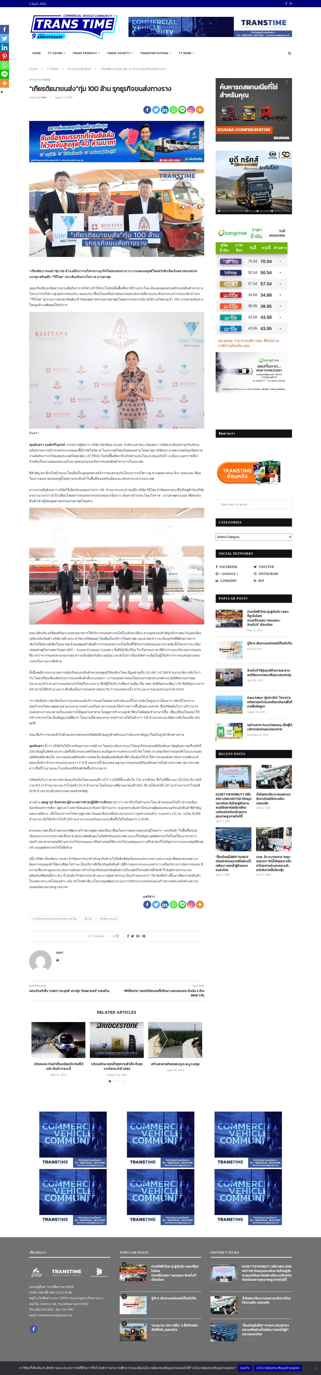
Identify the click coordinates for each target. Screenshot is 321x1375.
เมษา (44, 97)
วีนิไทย (88, 918)
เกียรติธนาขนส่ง (108, 918)
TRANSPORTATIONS (154, 53)
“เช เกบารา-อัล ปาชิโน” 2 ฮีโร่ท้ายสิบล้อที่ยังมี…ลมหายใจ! (174, 1327)
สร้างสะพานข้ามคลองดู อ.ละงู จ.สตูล (175, 1064)
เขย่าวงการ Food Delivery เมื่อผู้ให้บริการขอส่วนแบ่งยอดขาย (269, 727)
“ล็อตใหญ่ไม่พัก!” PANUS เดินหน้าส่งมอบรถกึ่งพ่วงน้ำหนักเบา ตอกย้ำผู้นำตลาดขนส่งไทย (233, 863)
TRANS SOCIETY (118, 53)
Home (37, 53)
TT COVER (55, 53)
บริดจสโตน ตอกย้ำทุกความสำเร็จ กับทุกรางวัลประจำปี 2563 (116, 1066)
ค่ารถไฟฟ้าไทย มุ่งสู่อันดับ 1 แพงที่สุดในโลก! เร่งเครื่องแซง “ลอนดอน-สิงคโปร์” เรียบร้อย (267, 618)
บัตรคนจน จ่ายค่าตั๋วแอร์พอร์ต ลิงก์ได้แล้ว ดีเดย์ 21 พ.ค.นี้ (58, 1066)
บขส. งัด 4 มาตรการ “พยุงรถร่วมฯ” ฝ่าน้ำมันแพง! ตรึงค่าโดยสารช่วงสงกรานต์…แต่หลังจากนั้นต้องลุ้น (273, 863)
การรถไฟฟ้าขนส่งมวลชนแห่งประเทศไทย (54, 918)
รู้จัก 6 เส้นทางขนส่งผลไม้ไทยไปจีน (269, 643)
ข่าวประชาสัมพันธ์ (79, 69)
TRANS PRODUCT (84, 53)
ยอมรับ (245, 1368)
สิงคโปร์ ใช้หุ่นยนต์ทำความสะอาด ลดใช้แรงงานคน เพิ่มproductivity (269, 672)
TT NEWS (184, 53)
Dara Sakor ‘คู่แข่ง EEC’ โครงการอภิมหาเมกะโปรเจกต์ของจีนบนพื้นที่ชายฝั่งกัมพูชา (269, 702)
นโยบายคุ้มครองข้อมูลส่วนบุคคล (278, 1368)
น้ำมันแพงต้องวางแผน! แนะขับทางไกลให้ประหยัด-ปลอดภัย (273, 799)
